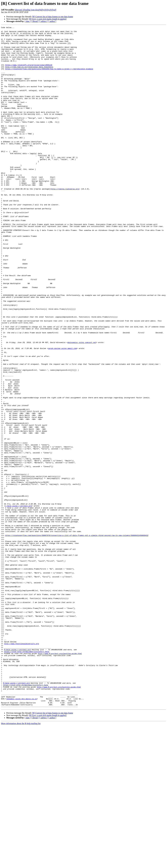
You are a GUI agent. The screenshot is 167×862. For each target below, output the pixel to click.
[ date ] (28, 21)
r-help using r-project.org (18, 602)
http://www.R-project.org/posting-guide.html (60, 779)
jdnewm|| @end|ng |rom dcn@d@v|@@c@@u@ (35, 10)
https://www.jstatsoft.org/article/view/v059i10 (28, 73)
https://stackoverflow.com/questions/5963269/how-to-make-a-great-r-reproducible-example (49, 77)
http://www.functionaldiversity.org (21, 767)
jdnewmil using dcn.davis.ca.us (21, 833)
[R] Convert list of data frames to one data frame (52, 16)
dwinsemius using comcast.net (82, 406)
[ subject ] (43, 21)
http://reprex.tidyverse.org (65, 221)
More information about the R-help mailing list (21, 860)
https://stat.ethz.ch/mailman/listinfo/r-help (26, 777)
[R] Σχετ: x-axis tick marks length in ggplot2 (47, 19)
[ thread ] (35, 21)
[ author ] (52, 21)
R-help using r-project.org (17, 774)
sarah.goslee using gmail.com (62, 413)
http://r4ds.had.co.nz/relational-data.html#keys (29, 75)
